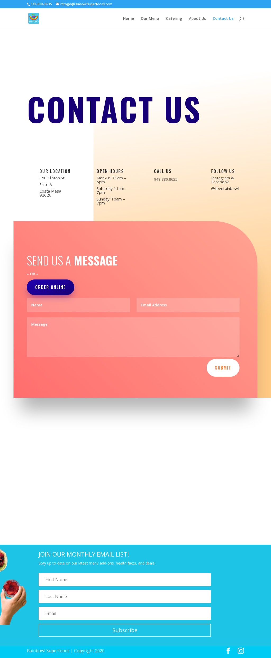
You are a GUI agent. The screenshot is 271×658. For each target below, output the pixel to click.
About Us (197, 19)
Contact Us (223, 19)
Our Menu (150, 19)
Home (128, 19)
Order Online (50, 287)
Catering (174, 19)
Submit (223, 368)
